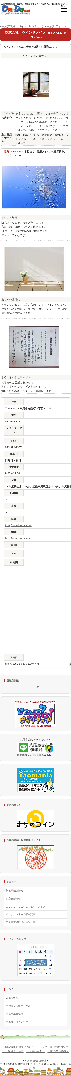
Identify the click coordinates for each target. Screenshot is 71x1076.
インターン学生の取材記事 (20, 914)
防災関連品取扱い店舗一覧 (20, 922)
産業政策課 (39, 1060)
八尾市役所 (12, 998)
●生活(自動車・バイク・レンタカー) (21, 26)
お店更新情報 (13, 898)
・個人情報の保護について (18, 1046)
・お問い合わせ (35, 1051)
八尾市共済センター (17, 1021)
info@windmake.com (18, 525)
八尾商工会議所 (14, 1013)
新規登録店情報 (14, 890)
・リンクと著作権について (53, 1046)
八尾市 (29, 1060)
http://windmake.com (18, 538)
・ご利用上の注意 (13, 1051)
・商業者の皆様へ (58, 1051)
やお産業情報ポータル (18, 1005)
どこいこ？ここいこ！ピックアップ (25, 906)
